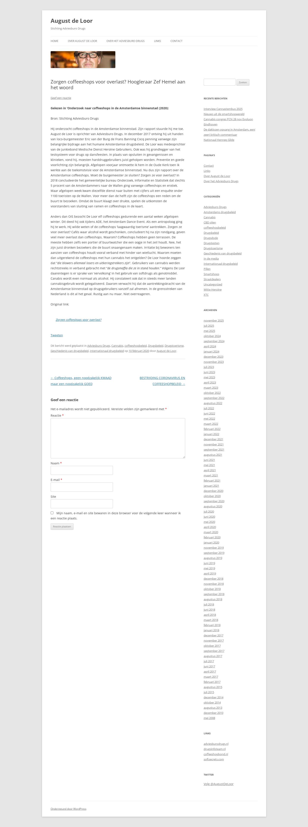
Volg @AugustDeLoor (219, 784)
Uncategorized (213, 284)
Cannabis (117, 346)
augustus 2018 (213, 599)
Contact (176, 41)
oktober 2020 (212, 496)
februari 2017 (212, 682)
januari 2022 (211, 434)
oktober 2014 (212, 702)
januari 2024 (211, 351)
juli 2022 (209, 408)
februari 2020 (212, 537)
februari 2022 (212, 429)
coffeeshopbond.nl (216, 754)
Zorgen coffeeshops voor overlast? (79, 320)
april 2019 (210, 573)
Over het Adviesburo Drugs (125, 41)
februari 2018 (212, 625)
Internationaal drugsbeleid (107, 351)
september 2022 (214, 398)
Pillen (207, 269)
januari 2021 (211, 486)
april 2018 (210, 615)
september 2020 (214, 501)
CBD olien (210, 222)
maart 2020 (211, 532)
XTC (206, 295)
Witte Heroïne (213, 289)
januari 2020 (211, 542)
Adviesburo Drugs (98, 346)
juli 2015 (209, 692)
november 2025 (214, 320)
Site (53, 496)
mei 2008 (209, 718)
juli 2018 (209, 604)
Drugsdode (211, 238)
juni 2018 (209, 609)
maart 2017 (211, 677)
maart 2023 (211, 388)
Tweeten (57, 335)
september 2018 (214, 594)
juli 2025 (209, 326)
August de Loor (72, 21)
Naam (56, 463)
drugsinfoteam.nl (215, 749)
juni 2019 (209, 563)
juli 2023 (209, 367)
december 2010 (213, 713)
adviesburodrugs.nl (216, 744)
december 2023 (213, 357)
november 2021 (214, 444)
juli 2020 (209, 511)
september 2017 (214, 651)
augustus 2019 (213, 558)
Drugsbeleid (155, 346)
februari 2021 (212, 480)
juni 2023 (209, 372)
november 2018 (214, 584)
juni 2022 (209, 413)
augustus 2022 (213, 403)
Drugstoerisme (174, 346)
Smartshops (211, 274)
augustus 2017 (213, 656)
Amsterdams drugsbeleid (220, 212)
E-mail (56, 480)
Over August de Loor (82, 41)
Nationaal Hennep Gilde (219, 140)
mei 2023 (209, 377)
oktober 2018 (212, 589)
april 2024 (210, 346)
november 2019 (214, 548)
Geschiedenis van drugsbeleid (70, 351)
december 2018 (213, 579)
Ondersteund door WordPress (68, 809)
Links (157, 41)
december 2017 (213, 635)
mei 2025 (209, 331)
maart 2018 (211, 620)
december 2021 (213, 439)
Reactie (57, 415)
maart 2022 (211, 424)
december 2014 (213, 697)
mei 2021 (209, 465)
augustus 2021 (213, 455)
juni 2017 (209, 666)
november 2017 (214, 640)
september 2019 (214, 553)
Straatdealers (212, 279)
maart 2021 (211, 475)
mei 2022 (209, 418)
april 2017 (210, 671)
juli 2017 (209, 661)
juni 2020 (209, 517)
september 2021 (214, 449)
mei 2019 (209, 568)
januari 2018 (211, 630)
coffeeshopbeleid (136, 346)
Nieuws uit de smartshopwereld (224, 114)
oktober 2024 (212, 336)
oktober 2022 (212, 393)
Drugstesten (211, 243)
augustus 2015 (213, 687)
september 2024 (214, 341)
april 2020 (210, 527)
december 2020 (213, 491)
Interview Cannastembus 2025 (223, 109)
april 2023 (210, 382)
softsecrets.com (214, 759)
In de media (211, 258)
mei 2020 (209, 522)
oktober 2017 (212, 646)
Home (54, 41)
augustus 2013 (213, 708)
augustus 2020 (213, 506)
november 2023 (214, 362)
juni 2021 (209, 460)
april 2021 (210, 470)
